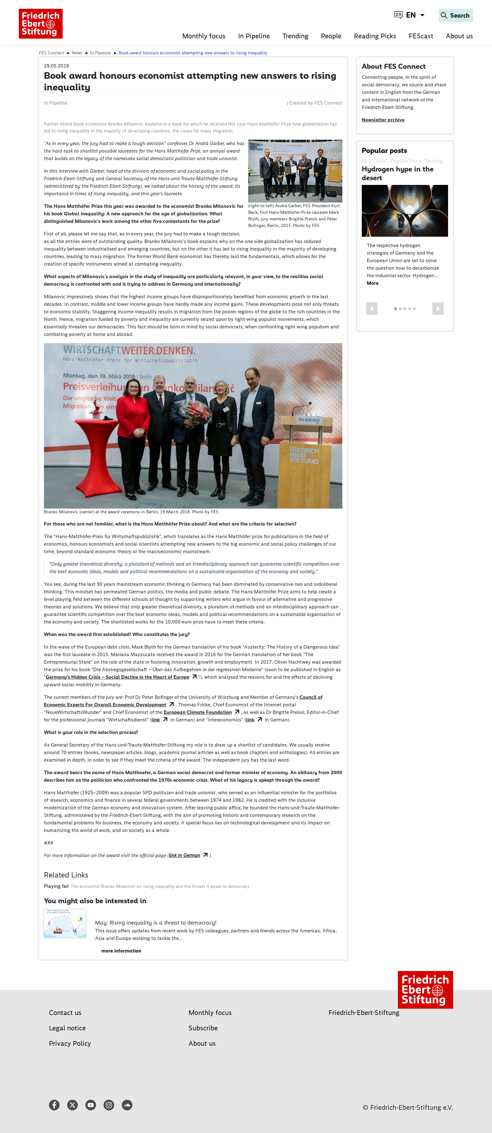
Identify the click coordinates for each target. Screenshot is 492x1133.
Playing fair (56, 886)
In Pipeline (254, 36)
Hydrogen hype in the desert (398, 173)
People (331, 36)
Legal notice (67, 1028)
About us (459, 36)
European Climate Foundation (198, 712)
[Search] (456, 15)
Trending (295, 36)
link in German (184, 855)
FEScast (421, 36)
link (156, 720)
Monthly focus (204, 36)
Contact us (65, 1012)
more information (121, 951)
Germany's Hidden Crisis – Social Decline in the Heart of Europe (117, 677)
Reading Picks (375, 36)
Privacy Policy (70, 1043)
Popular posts (384, 150)
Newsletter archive (383, 120)
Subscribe (203, 1028)
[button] (371, 308)
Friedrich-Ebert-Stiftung (364, 1012)
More (372, 283)
